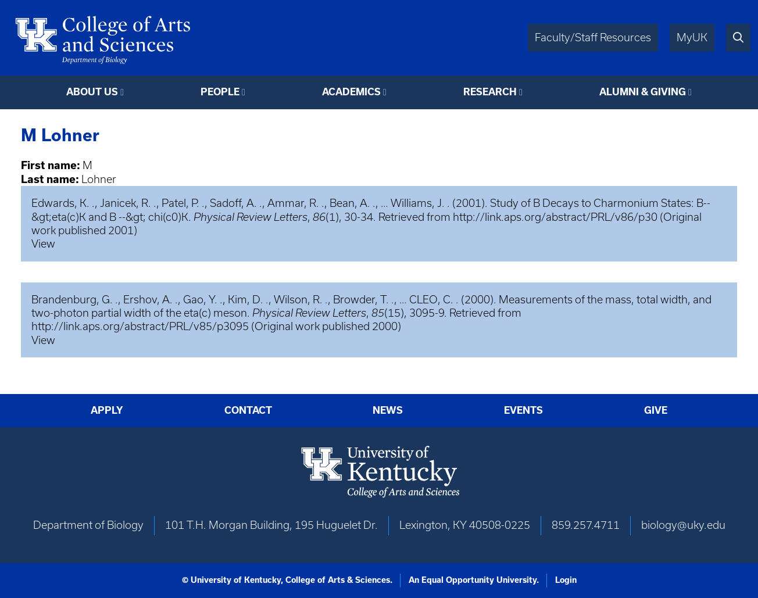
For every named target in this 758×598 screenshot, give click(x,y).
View (43, 244)
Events (523, 410)
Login (566, 580)
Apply (107, 410)
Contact (248, 410)
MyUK (692, 37)
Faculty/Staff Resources (593, 37)
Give (655, 410)
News (388, 410)
